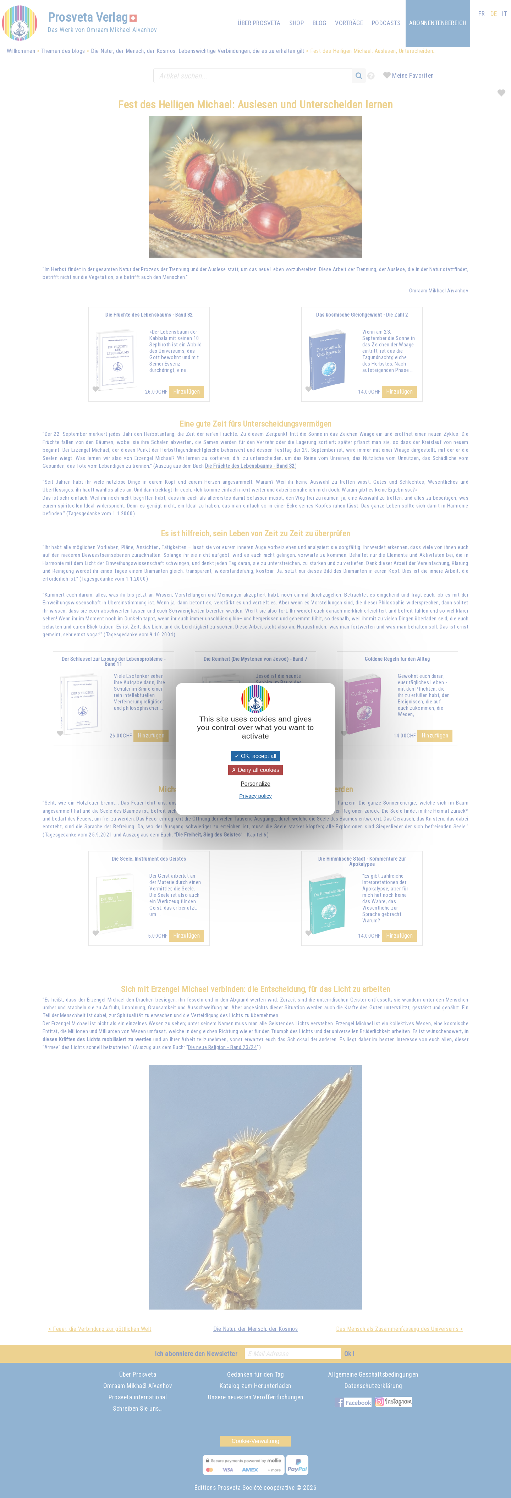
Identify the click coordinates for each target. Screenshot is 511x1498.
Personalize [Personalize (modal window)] (255, 784)
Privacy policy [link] (255, 796)
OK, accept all (255, 756)
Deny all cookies (255, 770)
